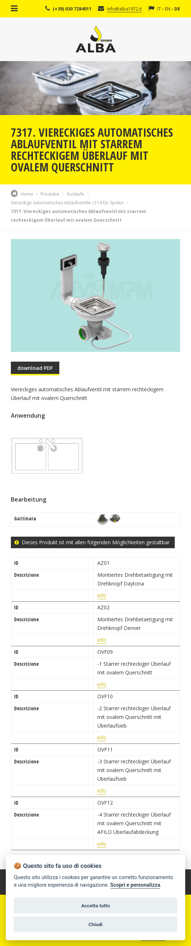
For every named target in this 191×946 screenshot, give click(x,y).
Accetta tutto (95, 905)
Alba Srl (96, 39)
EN (167, 9)
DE (177, 9)
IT (159, 9)
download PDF (35, 368)
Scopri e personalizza (135, 885)
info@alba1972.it (124, 9)
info (101, 595)
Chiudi (96, 924)
